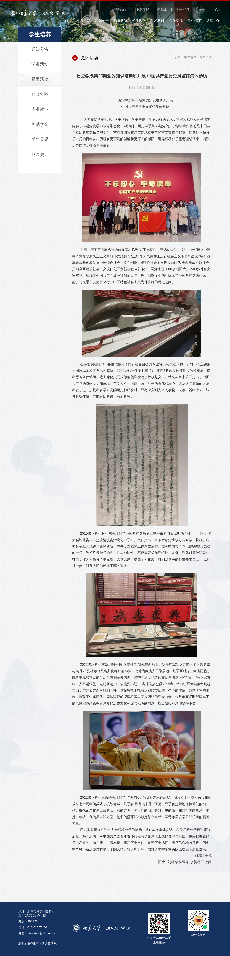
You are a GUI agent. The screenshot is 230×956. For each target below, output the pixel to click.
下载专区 (143, 9)
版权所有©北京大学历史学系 (37, 943)
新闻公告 (102, 20)
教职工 (162, 9)
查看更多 (159, 942)
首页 (68, 20)
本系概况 (83, 20)
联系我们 (121, 9)
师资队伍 (120, 20)
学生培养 (194, 20)
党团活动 (206, 57)
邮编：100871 (28, 921)
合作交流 (176, 20)
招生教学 (139, 20)
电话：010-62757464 (32, 927)
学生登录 (182, 9)
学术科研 (157, 20)
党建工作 (213, 20)
